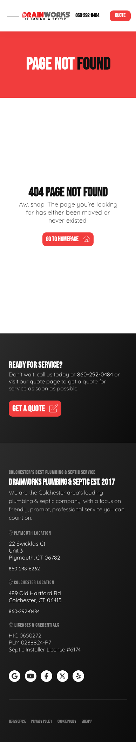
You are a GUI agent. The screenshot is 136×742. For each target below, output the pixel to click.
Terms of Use (17, 721)
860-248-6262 (24, 568)
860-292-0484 (87, 15)
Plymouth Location (30, 533)
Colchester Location (31, 582)
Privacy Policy (41, 721)
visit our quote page (34, 381)
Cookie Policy (66, 721)
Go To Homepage (68, 239)
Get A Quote (35, 409)
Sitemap (87, 721)
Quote (120, 15)
